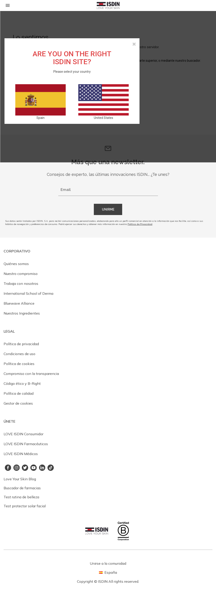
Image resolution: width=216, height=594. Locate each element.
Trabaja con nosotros (21, 283)
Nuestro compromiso (21, 273)
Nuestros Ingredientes (22, 313)
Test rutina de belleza (21, 497)
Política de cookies (19, 363)
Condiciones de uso (19, 353)
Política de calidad (19, 393)
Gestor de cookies (18, 403)
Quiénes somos (16, 263)
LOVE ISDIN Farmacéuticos (26, 444)
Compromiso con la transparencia (31, 373)
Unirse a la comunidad (108, 563)
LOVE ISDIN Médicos (21, 453)
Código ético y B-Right (22, 383)
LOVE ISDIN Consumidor (23, 434)
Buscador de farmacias (22, 488)
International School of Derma (28, 293)
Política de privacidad (21, 344)
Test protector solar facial (25, 506)
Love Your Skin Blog (20, 479)
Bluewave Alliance (19, 303)
